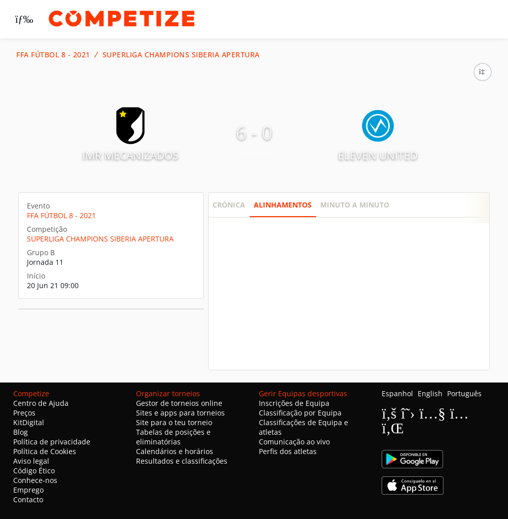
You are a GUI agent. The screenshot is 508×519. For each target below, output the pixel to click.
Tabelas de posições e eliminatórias (173, 436)
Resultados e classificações (181, 461)
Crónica (229, 205)
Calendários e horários (174, 451)
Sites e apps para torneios (180, 413)
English (430, 393)
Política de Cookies (44, 451)
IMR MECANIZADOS (130, 155)
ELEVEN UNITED (378, 155)
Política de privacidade (51, 441)
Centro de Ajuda (41, 403)
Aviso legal (31, 461)
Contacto (28, 499)
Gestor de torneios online (179, 403)
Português (464, 393)
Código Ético (34, 470)
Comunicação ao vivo (294, 441)
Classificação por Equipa (300, 413)
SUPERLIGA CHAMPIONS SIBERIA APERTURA (181, 55)
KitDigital (28, 422)
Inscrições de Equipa (294, 403)
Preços (24, 413)
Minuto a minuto (354, 205)
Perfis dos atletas (288, 451)
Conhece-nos (35, 480)
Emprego (28, 490)
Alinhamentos (283, 205)
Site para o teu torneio (174, 422)
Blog (20, 432)
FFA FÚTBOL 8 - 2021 (53, 55)
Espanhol (397, 393)
